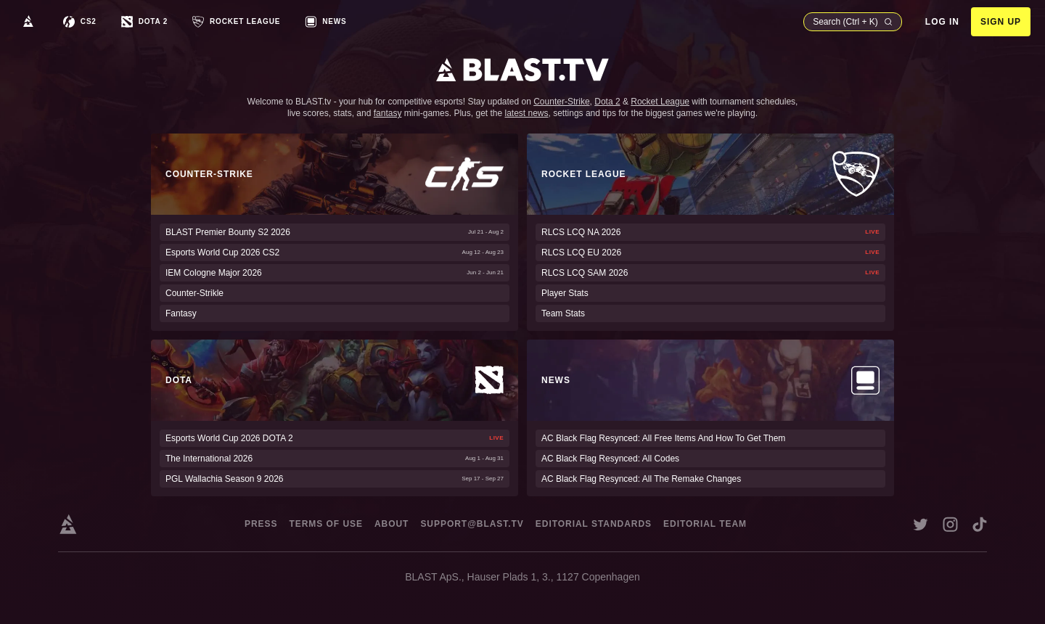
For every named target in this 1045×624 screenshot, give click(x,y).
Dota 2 (607, 102)
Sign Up (1000, 22)
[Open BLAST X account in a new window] (920, 524)
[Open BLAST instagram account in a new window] (950, 524)
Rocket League (660, 102)
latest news (527, 113)
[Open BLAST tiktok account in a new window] (979, 524)
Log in (942, 22)
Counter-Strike (561, 102)
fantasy (388, 113)
